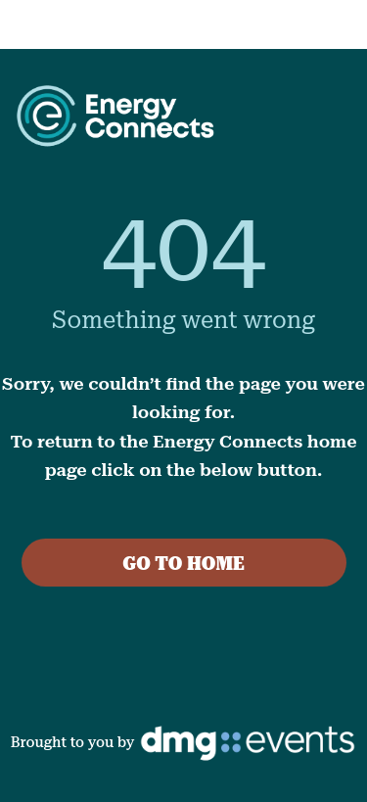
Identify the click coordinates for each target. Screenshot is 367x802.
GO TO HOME (183, 563)
